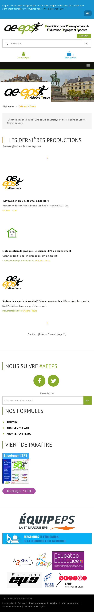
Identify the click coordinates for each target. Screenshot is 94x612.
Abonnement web (18, 428)
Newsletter (47, 393)
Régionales (8, 106)
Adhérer (83, 35)
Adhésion (13, 422)
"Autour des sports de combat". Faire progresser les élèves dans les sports (45, 301)
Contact (21, 603)
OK (88, 13)
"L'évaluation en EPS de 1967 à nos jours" (26, 200)
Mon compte (24, 56)
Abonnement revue (19, 433)
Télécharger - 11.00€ (19, 491)
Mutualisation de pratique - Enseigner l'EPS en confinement (36, 250)
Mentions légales (37, 603)
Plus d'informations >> (54, 8)
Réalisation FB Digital (35, 606)
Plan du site (8, 603)
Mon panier (70, 56)
